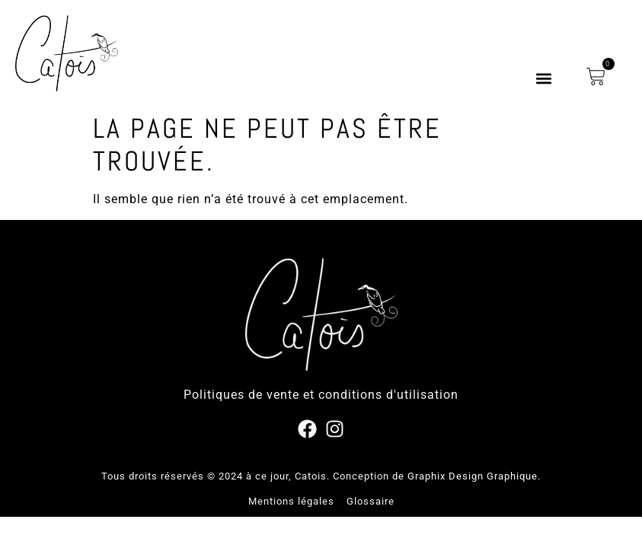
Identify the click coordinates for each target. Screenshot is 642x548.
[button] (543, 78)
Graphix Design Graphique (472, 476)
